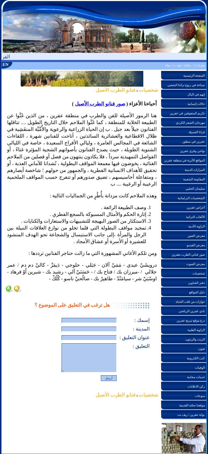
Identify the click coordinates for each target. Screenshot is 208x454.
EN (5, 64)
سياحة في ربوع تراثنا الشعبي (186, 85)
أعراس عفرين (196, 207)
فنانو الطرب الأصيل (115, 90)
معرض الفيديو (196, 245)
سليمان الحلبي (195, 188)
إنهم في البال (196, 94)
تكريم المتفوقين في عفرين (187, 113)
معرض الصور (196, 236)
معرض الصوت (195, 264)
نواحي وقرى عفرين (192, 151)
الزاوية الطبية (196, 330)
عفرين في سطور (193, 141)
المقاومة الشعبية (194, 179)
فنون (201, 349)
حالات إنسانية (196, 104)
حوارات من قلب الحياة (190, 302)
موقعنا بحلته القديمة (192, 405)
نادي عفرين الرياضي (192, 311)
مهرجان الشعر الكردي (190, 123)
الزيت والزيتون (195, 339)
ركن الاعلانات (196, 386)
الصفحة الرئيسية (194, 75)
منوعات (200, 396)
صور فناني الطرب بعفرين (188, 254)
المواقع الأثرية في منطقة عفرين (184, 160)
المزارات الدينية (195, 170)
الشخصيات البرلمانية (191, 198)
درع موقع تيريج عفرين (191, 320)
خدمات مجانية (196, 377)
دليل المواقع (197, 292)
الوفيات (200, 367)
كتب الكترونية (196, 358)
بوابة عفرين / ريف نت (191, 415)
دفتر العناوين (196, 283)
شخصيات (148, 90)
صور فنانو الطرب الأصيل (100, 104)
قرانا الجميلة (197, 132)
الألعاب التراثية (195, 217)
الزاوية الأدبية (196, 226)
